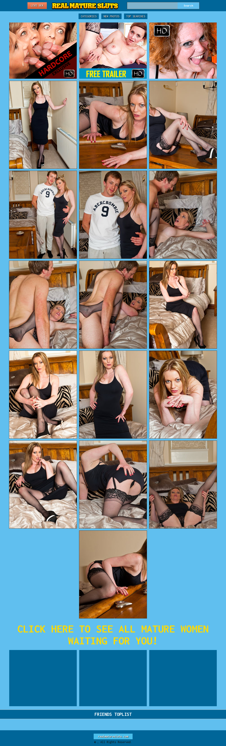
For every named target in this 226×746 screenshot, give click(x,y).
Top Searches (135, 16)
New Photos (111, 16)
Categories (89, 16)
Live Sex (37, 5)
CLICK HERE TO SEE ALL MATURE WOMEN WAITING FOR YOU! (113, 635)
